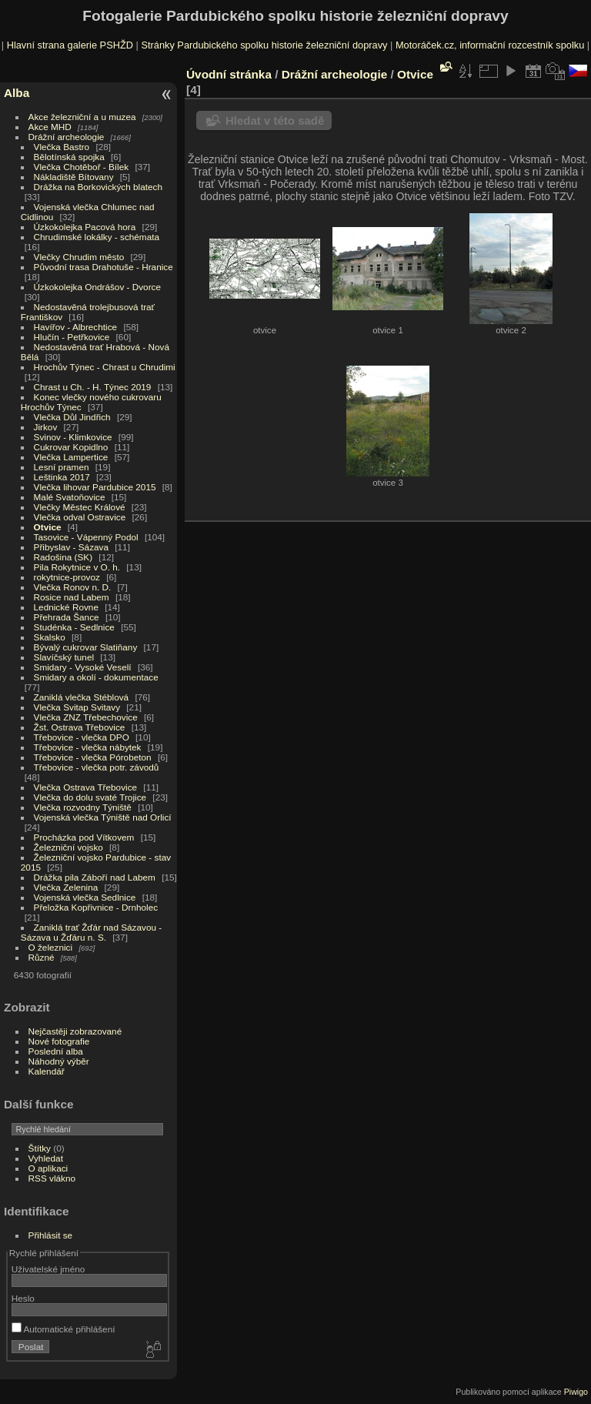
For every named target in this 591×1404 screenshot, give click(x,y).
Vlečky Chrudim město (79, 257)
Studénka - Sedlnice (74, 627)
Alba (16, 92)
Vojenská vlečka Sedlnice (85, 897)
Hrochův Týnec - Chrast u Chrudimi (104, 367)
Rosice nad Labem (71, 597)
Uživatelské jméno (48, 1269)
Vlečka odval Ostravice (80, 517)
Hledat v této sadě (274, 120)
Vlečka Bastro (62, 147)
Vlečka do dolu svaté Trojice (90, 797)
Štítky (39, 1148)
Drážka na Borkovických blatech (98, 187)
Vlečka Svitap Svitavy (77, 707)
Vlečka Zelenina (66, 887)
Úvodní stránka (229, 74)
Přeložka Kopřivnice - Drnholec (96, 907)
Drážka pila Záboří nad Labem (94, 877)
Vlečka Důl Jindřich (72, 417)
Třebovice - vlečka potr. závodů (96, 767)
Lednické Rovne (66, 607)
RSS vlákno (51, 1178)
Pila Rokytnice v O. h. (77, 567)
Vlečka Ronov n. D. (73, 587)
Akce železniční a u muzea (82, 117)
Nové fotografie (59, 1041)
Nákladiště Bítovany (74, 177)
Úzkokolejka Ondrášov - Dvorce (97, 287)
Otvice (48, 527)
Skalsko (49, 637)
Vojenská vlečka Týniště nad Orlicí (103, 817)
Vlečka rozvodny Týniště (83, 807)
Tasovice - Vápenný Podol (86, 537)
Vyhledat (45, 1158)
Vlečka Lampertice (71, 457)
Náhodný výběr (58, 1061)
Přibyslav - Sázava (71, 547)
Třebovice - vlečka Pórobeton (93, 757)
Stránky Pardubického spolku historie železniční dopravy (264, 45)
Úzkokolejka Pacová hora (85, 227)
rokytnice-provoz (67, 577)
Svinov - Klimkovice (73, 437)
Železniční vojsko (70, 847)
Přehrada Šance (66, 617)
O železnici (50, 947)
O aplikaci (48, 1168)
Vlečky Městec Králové (79, 507)
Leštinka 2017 (62, 477)
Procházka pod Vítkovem (84, 837)
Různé (41, 957)
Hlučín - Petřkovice (72, 337)
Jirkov (46, 427)
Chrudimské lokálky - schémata (96, 237)
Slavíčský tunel (64, 657)
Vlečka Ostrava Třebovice (86, 787)
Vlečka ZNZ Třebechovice (86, 717)
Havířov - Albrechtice (76, 327)
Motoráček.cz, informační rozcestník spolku (490, 45)
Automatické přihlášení (63, 1329)
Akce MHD (50, 127)
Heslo (23, 1298)
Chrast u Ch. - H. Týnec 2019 (93, 387)
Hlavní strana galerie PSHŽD (70, 45)
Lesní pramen (61, 467)
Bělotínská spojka (69, 157)
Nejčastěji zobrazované (75, 1031)
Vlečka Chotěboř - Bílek (81, 167)
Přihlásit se (50, 1235)
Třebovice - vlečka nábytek (88, 747)
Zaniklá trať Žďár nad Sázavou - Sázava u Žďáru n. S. (91, 932)
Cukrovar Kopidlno (71, 447)
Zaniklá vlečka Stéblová (81, 697)
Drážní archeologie (66, 137)
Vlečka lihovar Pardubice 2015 (95, 487)
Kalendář (46, 1071)
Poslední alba (55, 1051)
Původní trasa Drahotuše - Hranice (103, 267)
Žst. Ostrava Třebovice (79, 727)
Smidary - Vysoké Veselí (83, 667)
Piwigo (576, 1391)
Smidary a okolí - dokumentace (96, 677)
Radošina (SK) (63, 557)
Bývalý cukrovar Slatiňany (86, 647)
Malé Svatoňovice (69, 497)
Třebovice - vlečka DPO (81, 737)
